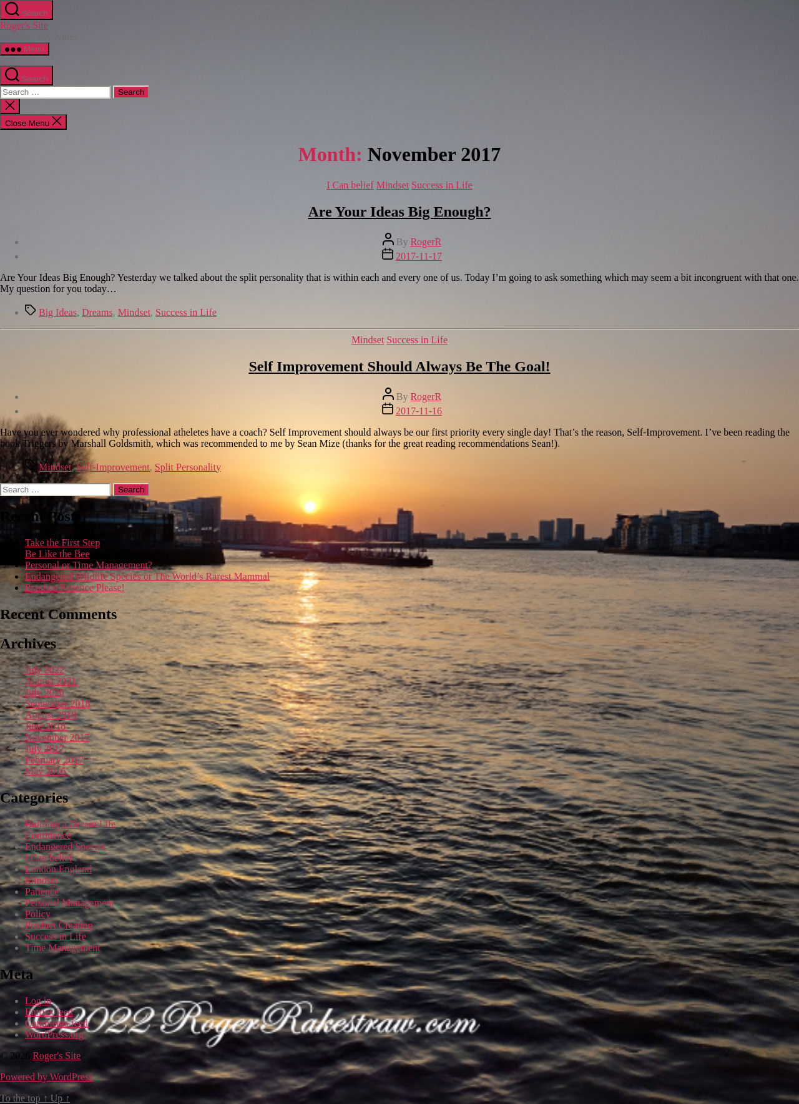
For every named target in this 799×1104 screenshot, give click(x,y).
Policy (38, 914)
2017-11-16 (419, 411)
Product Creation (59, 925)
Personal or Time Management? (88, 565)
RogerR (425, 242)
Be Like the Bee (57, 554)
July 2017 (44, 748)
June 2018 (45, 726)
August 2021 (50, 681)
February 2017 (54, 760)
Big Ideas (58, 312)
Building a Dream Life (70, 824)
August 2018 (50, 715)
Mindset (392, 185)
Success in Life (442, 185)
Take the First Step (62, 542)
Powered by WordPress (46, 1077)
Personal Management (69, 902)
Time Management (62, 947)
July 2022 (44, 670)
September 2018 (57, 703)
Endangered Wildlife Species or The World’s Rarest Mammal (147, 576)
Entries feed (49, 1012)
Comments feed (56, 1023)
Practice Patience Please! (75, 587)
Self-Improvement (112, 467)
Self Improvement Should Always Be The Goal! (399, 366)
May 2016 (45, 771)
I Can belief (350, 185)
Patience (42, 891)
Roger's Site (24, 25)
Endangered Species (65, 846)
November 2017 (57, 737)
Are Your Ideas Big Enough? (399, 211)
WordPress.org (54, 1034)
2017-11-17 (419, 256)
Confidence (48, 835)
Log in (38, 1000)
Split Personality (188, 467)
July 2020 (44, 692)
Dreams (97, 312)
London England (58, 869)
